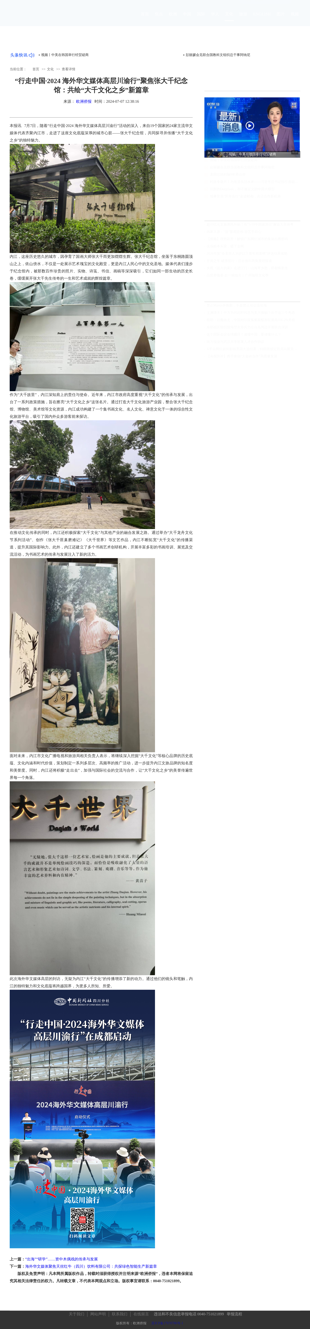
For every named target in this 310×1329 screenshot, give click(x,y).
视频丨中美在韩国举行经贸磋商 (65, 55)
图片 (281, 18)
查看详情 (68, 69)
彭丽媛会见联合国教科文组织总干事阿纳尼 (242, 172)
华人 (215, 18)
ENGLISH (262, 18)
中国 (187, 18)
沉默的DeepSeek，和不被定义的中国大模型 (242, 194)
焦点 (159, 18)
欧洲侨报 (84, 101)
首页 (145, 18)
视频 (295, 18)
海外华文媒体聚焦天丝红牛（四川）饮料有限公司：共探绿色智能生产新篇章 (91, 1266)
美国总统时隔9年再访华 (228, 179)
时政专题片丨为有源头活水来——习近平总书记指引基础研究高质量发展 (255, 186)
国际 (201, 18)
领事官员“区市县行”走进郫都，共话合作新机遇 (245, 201)
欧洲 (173, 18)
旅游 (243, 18)
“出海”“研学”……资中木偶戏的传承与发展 (61, 1259)
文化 (229, 18)
